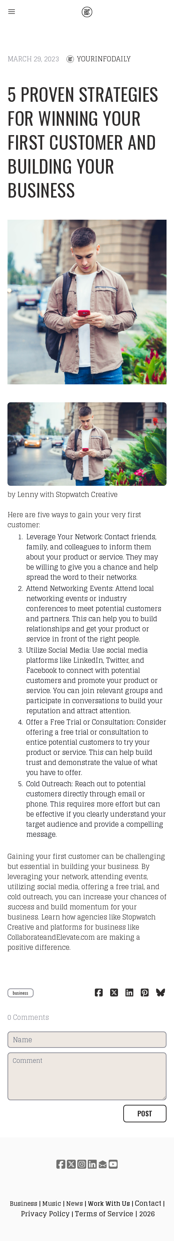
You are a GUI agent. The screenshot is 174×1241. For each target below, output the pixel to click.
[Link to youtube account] (113, 1164)
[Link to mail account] (102, 1164)
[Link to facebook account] (60, 1164)
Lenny (27, 494)
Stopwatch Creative (87, 494)
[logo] (87, 12)
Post (144, 1113)
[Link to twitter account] (71, 1164)
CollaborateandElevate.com (51, 937)
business (20, 993)
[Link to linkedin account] (92, 1164)
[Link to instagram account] (81, 1164)
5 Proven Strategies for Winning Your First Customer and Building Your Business (82, 141)
